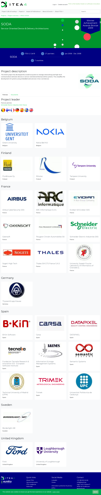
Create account (63, 4)
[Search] (90, 11)
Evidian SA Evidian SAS (80, 210)
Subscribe (29, 486)
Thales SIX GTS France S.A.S (48, 264)
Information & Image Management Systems (46, 363)
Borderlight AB (8, 428)
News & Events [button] (47, 11)
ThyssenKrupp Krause (11, 301)
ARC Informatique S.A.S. (46, 210)
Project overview (13, 15)
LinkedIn (54, 480)
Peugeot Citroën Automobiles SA (50, 237)
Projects (3, 15)
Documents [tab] (14, 95)
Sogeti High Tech (9, 264)
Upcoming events (32, 482)
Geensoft (6, 237)
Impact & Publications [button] (33, 11)
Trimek (39, 392)
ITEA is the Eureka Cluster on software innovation (84, 4)
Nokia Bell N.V (42, 143)
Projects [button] (21, 11)
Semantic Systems (78, 362)
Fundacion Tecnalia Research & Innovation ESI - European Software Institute (15, 364)
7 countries (39, 60)
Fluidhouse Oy (8, 176)
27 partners (49, 54)
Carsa (38, 335)
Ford (4, 462)
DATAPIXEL (75, 335)
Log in (55, 4)
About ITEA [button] (58, 11)
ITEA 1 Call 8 (30, 54)
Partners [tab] (5, 95)
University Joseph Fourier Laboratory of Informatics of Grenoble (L (81, 266)
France (25, 105)
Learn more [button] (55, 492)
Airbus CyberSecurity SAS (13, 210)
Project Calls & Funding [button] (9, 11)
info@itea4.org (81, 482)
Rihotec (39, 176)
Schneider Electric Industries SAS (11, 105)
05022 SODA (24, 15)
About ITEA (30, 480)
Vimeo (54, 482)
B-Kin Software (8, 335)
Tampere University (78, 176)
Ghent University (9, 143)
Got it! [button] (95, 492)
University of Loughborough (48, 462)
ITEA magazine (31, 484)
